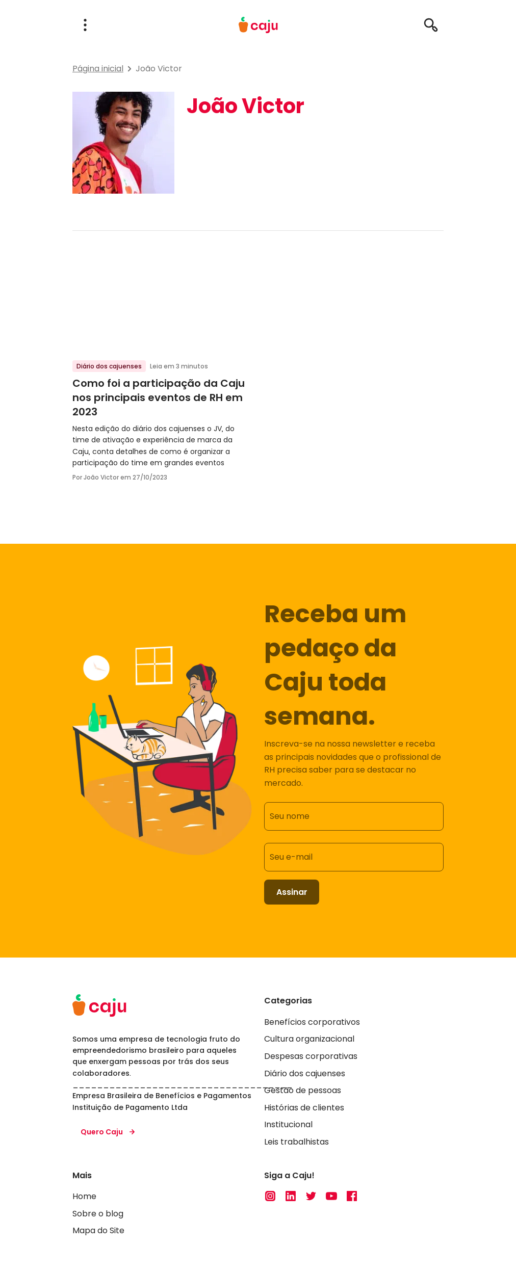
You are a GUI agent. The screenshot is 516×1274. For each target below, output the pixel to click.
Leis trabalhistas (296, 1142)
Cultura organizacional (309, 1039)
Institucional (288, 1125)
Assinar (291, 892)
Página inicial (97, 68)
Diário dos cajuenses (109, 366)
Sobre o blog (97, 1213)
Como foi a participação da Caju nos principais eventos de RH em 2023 (158, 397)
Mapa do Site (98, 1231)
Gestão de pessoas (302, 1091)
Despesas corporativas (310, 1056)
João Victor (159, 68)
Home (84, 1197)
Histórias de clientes (304, 1107)
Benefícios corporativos (312, 1022)
